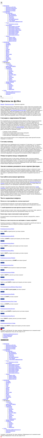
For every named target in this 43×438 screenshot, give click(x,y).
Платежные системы (13, 24)
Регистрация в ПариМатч (14, 28)
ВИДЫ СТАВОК (10, 82)
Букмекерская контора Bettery (7, 243)
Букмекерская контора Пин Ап (8, 316)
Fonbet (7, 56)
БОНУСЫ (5, 61)
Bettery (7, 50)
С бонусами (11, 17)
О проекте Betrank (7, 336)
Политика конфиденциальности (13, 91)
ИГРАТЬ (2, 233)
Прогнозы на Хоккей (11, 9)
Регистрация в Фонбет (14, 31)
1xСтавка (8, 43)
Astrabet (8, 49)
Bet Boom (8, 57)
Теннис (10, 76)
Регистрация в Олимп (14, 32)
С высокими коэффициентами (15, 21)
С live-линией (12, 20)
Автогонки (11, 77)
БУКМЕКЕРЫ (6, 11)
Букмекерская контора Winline (7, 272)
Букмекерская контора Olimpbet (8, 257)
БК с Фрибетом (12, 14)
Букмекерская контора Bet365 (7, 236)
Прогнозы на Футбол (11, 7)
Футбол (10, 65)
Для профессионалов (13, 19)
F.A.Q (7, 22)
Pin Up (7, 45)
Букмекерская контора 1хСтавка (8, 323)
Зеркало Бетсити (12, 40)
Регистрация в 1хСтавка (14, 26)
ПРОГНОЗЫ (6, 5)
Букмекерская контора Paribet (7, 228)
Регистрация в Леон (13, 33)
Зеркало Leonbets (13, 39)
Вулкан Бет (8, 59)
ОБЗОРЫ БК (6, 42)
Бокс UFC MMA (12, 74)
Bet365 (7, 55)
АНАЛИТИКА (6, 62)
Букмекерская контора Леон (7, 265)
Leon (7, 48)
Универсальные (12, 80)
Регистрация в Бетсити (14, 34)
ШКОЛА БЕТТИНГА (11, 66)
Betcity (7, 53)
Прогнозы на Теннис (10, 10)
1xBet (7, 60)
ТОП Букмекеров (13, 15)
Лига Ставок (9, 54)
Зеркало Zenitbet (12, 38)
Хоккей (10, 72)
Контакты (8, 94)
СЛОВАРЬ (8, 83)
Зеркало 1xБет (12, 37)
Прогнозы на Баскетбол (11, 8)
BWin (7, 47)
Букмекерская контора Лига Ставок (9, 301)
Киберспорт (11, 89)
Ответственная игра (10, 92)
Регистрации (9, 25)
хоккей (37, 186)
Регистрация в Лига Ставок (15, 30)
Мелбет (7, 51)
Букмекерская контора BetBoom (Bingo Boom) (11, 286)
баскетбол (3, 188)
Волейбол (11, 73)
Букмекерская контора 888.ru (7, 250)
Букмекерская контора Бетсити (8, 308)
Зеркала (8, 36)
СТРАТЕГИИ (9, 68)
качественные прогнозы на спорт (18, 110)
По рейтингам (9, 13)
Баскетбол (11, 71)
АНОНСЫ (8, 63)
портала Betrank (20, 126)
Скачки (10, 78)
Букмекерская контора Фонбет (7, 294)
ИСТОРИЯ (8, 67)
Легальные (11, 16)
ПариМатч (8, 44)
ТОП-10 (10, 79)
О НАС (5, 90)
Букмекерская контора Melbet (7, 279)
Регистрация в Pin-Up (14, 27)
